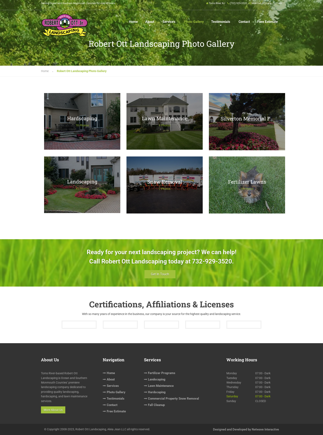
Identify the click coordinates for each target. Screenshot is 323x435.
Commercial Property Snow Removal (173, 398)
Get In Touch (160, 274)
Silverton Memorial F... (247, 118)
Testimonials (220, 22)
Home (133, 22)
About (149, 22)
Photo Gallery (194, 22)
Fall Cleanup (156, 405)
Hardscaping (82, 118)
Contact (244, 22)
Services (169, 22)
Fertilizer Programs (161, 373)
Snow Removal (164, 181)
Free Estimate (267, 22)
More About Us (53, 410)
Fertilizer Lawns (247, 181)
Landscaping (82, 181)
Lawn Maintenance (164, 118)
